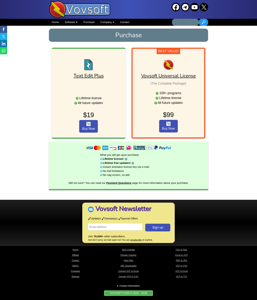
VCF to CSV (181, 266)
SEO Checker (128, 250)
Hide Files (128, 260)
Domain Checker (128, 255)
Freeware (75, 271)
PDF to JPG (181, 260)
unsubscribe (136, 240)
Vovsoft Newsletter (123, 208)
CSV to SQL (181, 250)
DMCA (75, 266)
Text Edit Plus (89, 75)
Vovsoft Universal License (168, 76)
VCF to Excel (181, 271)
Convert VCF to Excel (128, 271)
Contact (124, 22)
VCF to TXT (181, 276)
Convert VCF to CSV (128, 276)
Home (55, 22)
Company (107, 22)
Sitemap (75, 276)
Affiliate (75, 255)
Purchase (89, 22)
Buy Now (88, 126)
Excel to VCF (181, 255)
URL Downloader (128, 266)
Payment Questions (118, 182)
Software (71, 22)
